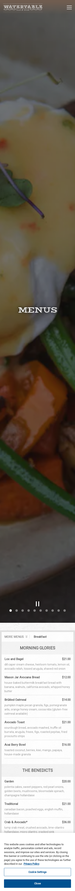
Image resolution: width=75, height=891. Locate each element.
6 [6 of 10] (41, 568)
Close (37, 883)
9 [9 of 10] (59, 568)
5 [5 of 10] (35, 568)
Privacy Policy (31, 863)
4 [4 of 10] (29, 568)
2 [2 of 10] (17, 568)
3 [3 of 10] (23, 568)
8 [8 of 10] (53, 568)
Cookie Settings (37, 872)
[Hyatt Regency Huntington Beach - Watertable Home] (23, 7)
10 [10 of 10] (65, 568)
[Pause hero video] (38, 561)
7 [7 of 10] (47, 568)
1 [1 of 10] (11, 568)
